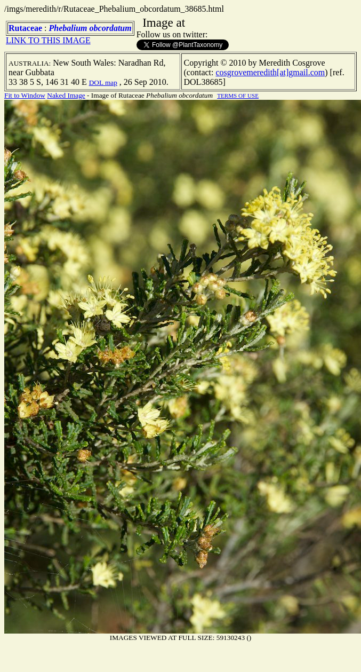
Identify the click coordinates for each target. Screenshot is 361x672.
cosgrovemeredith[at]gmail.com (270, 72)
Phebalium (68, 28)
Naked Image (66, 95)
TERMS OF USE (238, 95)
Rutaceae (25, 28)
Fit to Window (24, 95)
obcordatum (111, 28)
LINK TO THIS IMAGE (48, 40)
